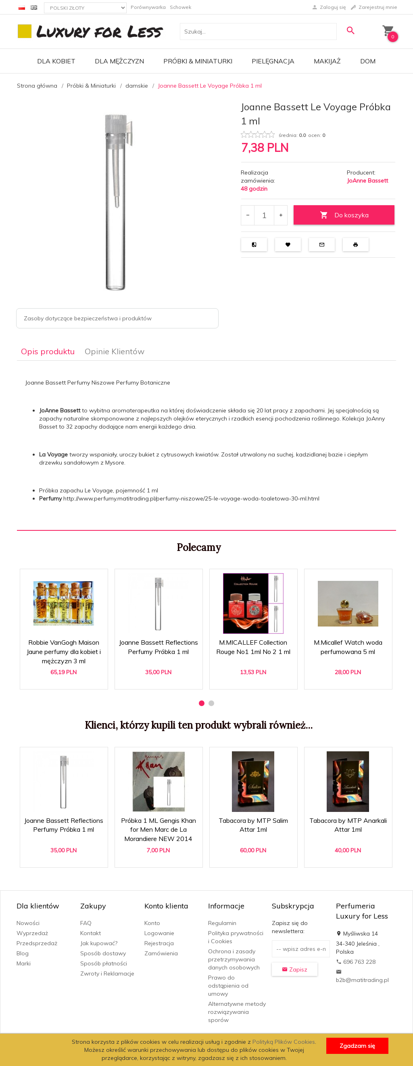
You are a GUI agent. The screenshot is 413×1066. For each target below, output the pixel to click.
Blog (23, 953)
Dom (367, 61)
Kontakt (90, 933)
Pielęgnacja (273, 61)
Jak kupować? (98, 943)
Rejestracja (159, 943)
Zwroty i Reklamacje (107, 973)
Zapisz (294, 969)
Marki (24, 963)
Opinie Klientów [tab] (114, 351)
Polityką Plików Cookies (283, 1041)
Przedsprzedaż (37, 943)
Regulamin (222, 923)
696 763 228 (355, 961)
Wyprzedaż (32, 933)
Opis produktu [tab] (48, 351)
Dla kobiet (56, 61)
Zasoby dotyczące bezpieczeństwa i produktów (88, 318)
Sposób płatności (103, 963)
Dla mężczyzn (119, 61)
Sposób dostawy (103, 953)
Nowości (28, 923)
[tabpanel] (206, 445)
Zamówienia (161, 953)
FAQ (86, 923)
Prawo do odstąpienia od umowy (228, 985)
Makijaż (327, 61)
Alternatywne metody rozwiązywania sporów (237, 1012)
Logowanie (159, 933)
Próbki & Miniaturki (197, 61)
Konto (152, 923)
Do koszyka (344, 215)
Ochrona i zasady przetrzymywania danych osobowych (234, 959)
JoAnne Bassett (367, 180)
